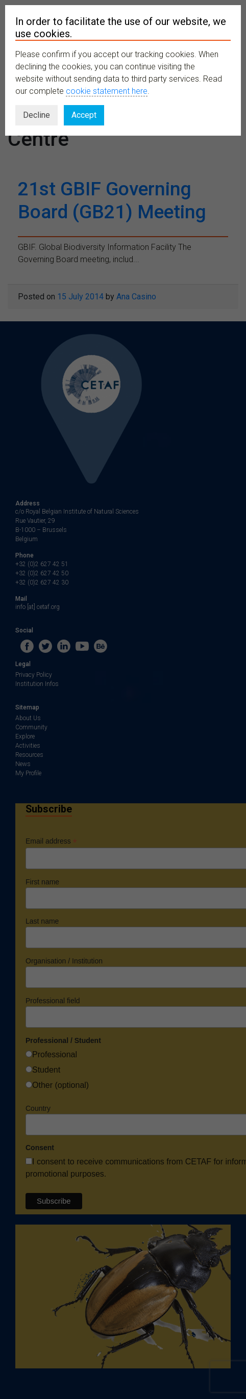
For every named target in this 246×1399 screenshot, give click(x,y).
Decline (36, 115)
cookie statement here (106, 91)
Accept (83, 115)
